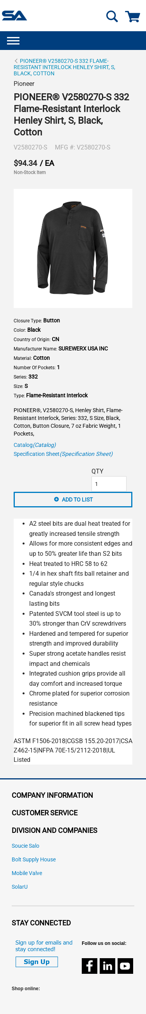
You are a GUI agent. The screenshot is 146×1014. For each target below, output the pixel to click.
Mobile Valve (27, 873)
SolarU (20, 887)
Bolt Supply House (34, 860)
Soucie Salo (25, 846)
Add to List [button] (77, 499)
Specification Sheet (63, 454)
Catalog (35, 445)
